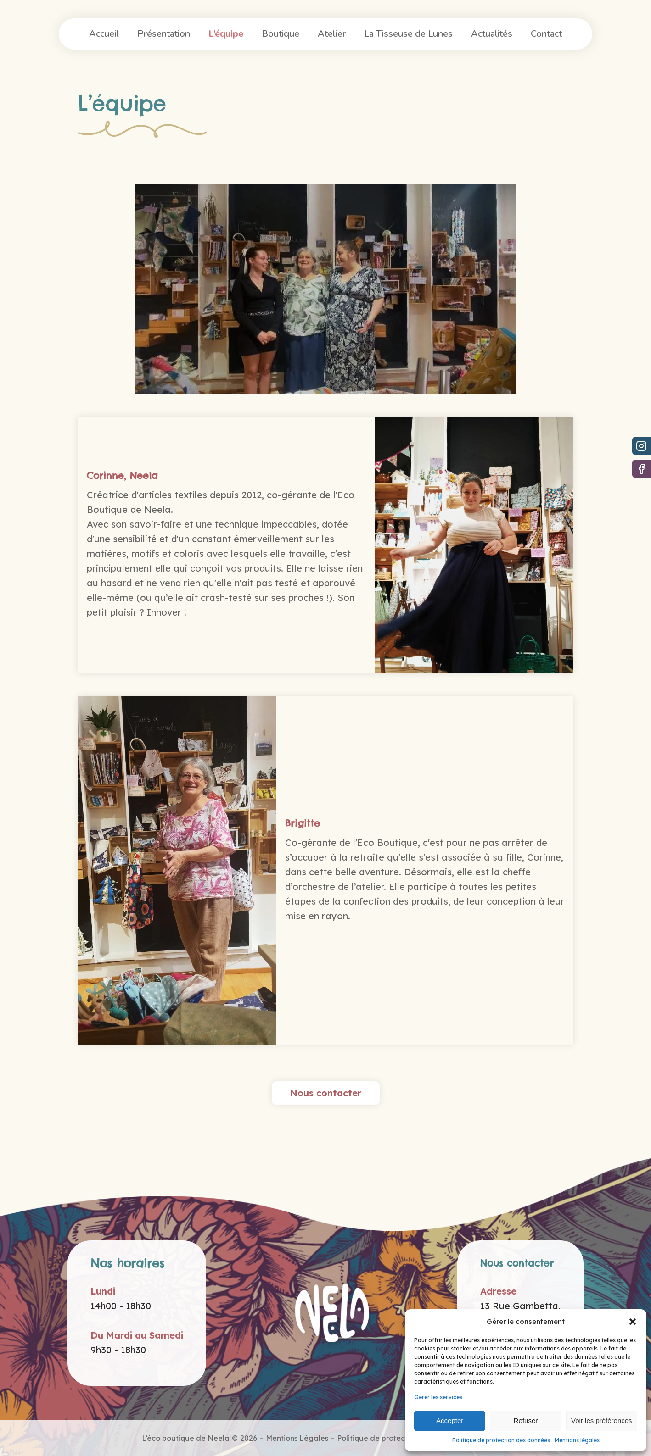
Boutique (280, 34)
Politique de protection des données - (403, 1438)
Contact (546, 34)
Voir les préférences (601, 1420)
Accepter (449, 1420)
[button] (632, 1321)
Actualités (491, 34)
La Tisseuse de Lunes (408, 34)
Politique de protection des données (501, 1440)
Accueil (104, 34)
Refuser (526, 1420)
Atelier (332, 34)
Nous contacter (325, 1093)
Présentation (163, 34)
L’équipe (225, 34)
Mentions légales (577, 1440)
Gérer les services (438, 1397)
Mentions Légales (297, 1438)
